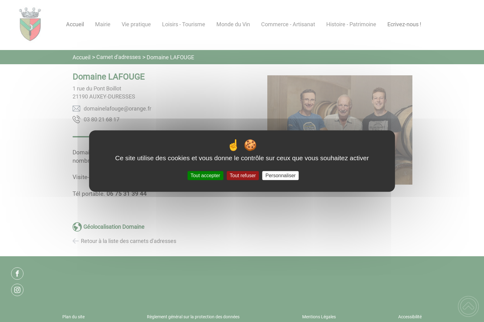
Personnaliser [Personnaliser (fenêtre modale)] (280, 175)
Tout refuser (243, 175)
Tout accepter (205, 175)
